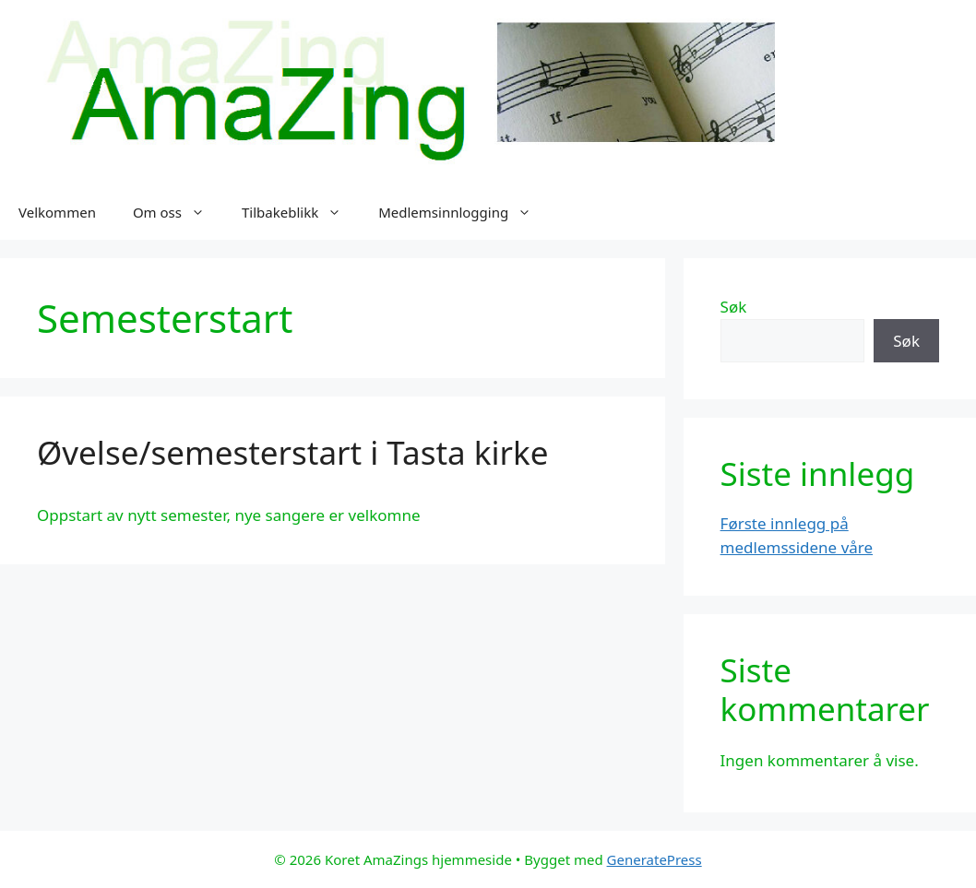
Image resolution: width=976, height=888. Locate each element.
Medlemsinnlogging (464, 212)
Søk (733, 306)
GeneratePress (654, 859)
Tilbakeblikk (301, 212)
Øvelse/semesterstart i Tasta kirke (292, 452)
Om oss (178, 212)
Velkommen (57, 212)
